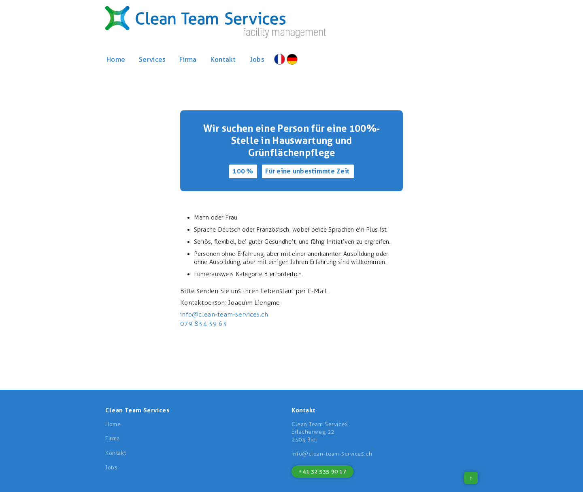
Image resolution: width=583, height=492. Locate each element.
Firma (187, 59)
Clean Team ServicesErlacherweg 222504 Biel (320, 432)
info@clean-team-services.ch (224, 314)
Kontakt (223, 59)
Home (115, 59)
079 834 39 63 (203, 323)
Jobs (257, 59)
